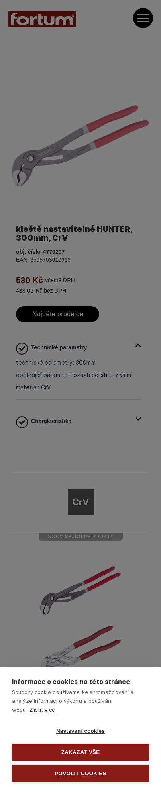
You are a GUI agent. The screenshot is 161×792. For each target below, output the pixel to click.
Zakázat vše (80, 752)
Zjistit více (42, 709)
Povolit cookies (80, 773)
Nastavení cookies (80, 731)
